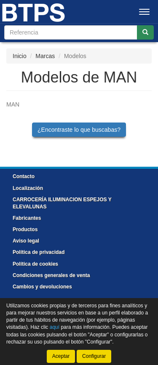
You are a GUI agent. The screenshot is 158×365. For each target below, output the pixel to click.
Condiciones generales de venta (51, 275)
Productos (25, 229)
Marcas (45, 56)
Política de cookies (35, 264)
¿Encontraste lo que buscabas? (79, 129)
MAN (12, 104)
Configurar (94, 356)
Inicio (20, 56)
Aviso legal (26, 241)
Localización (28, 188)
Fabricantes (27, 218)
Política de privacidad (38, 252)
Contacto (24, 176)
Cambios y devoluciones (42, 287)
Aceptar (61, 356)
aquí (54, 327)
